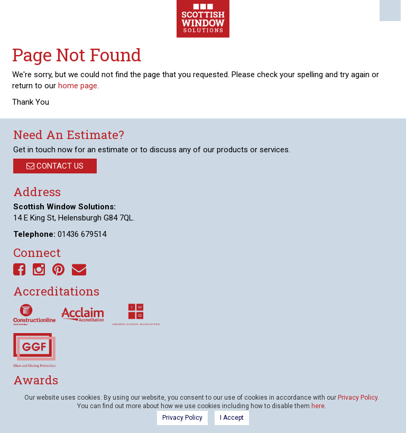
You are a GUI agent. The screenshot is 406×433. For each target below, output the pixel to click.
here (318, 406)
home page (77, 85)
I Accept (232, 417)
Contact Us (55, 166)
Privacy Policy (357, 397)
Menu (390, 10)
